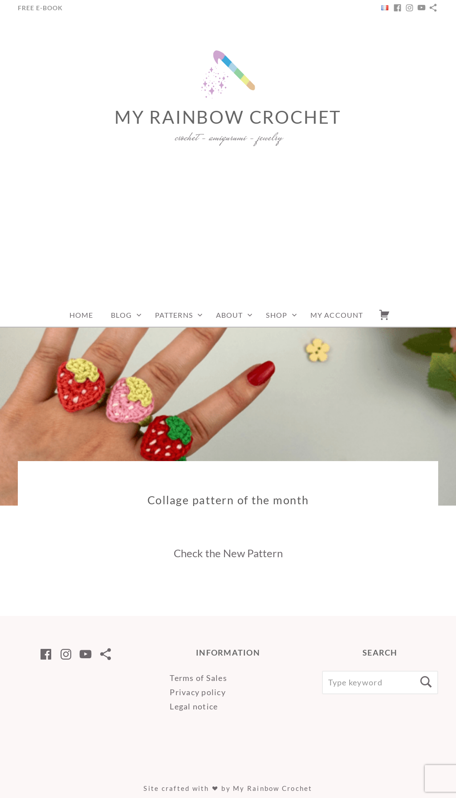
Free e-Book (40, 8)
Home (81, 315)
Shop (276, 315)
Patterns (174, 315)
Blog (121, 315)
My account (336, 315)
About (229, 315)
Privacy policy (198, 692)
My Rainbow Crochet (228, 117)
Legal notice (194, 706)
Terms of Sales (198, 678)
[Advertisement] (228, 236)
